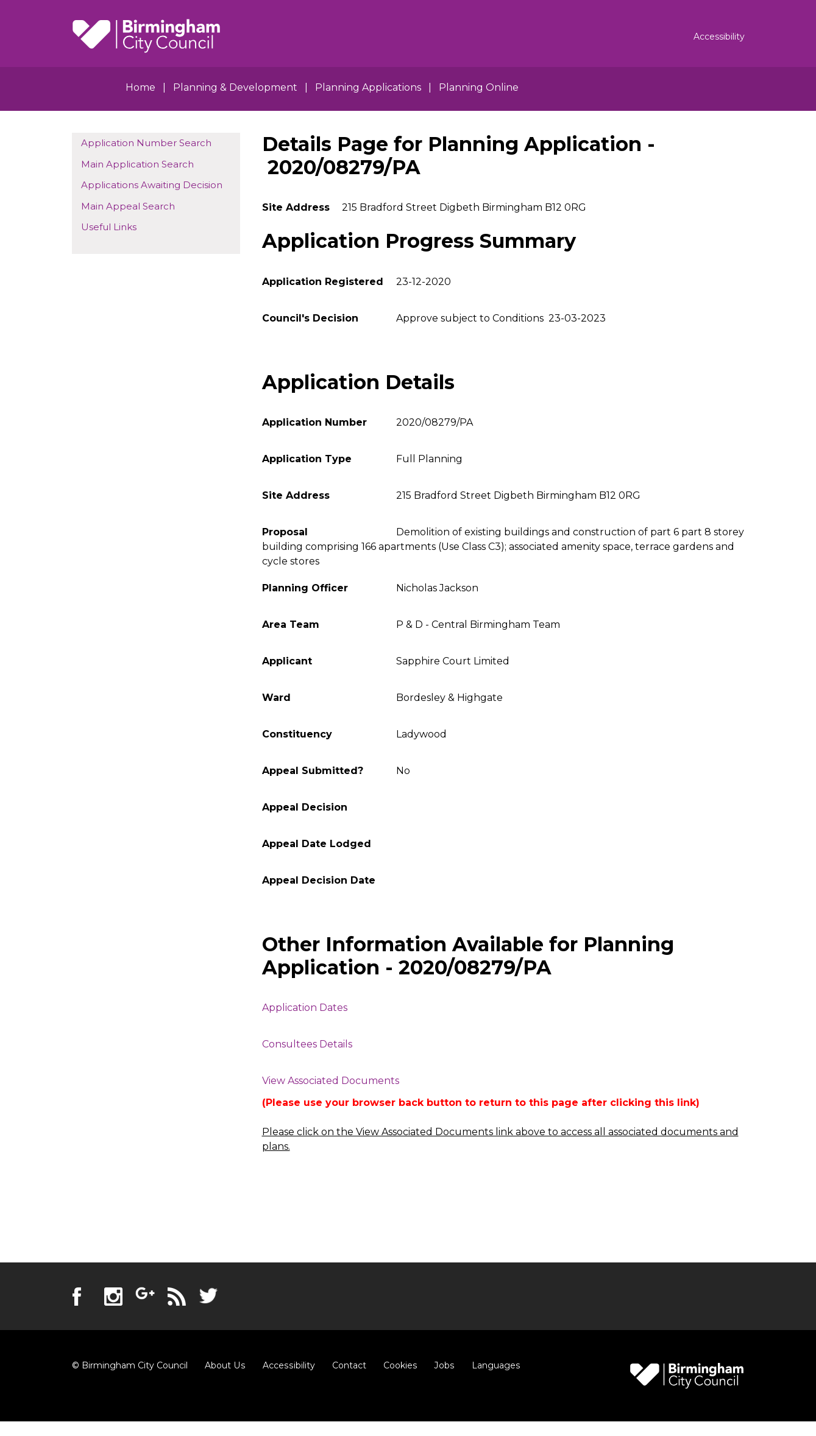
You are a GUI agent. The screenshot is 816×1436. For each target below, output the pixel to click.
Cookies (397, 1365)
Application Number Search (146, 143)
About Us (224, 1365)
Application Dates (304, 1007)
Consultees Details (307, 1044)
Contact (347, 1365)
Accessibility (287, 1365)
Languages (492, 1365)
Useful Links (109, 227)
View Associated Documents (330, 1080)
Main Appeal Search (128, 206)
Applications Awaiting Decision (151, 185)
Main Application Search (137, 164)
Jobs (441, 1365)
